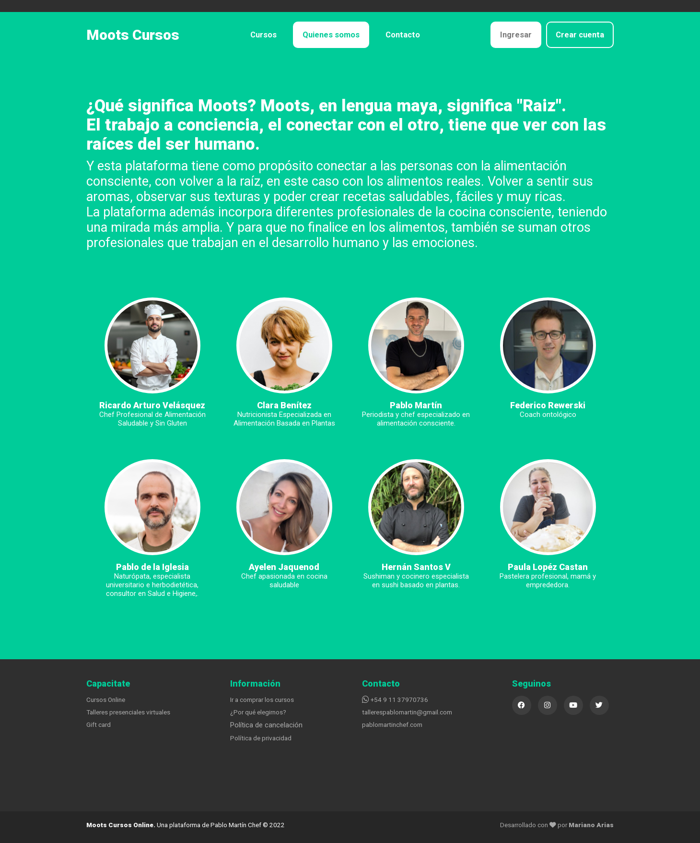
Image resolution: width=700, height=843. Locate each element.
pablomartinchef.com (392, 724)
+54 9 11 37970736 (395, 699)
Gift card (98, 724)
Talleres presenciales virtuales (128, 712)
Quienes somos (331, 34)
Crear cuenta (580, 34)
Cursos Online (105, 699)
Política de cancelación (266, 725)
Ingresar (516, 34)
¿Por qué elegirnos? (258, 712)
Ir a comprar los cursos (262, 699)
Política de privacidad (261, 738)
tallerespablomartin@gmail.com (407, 712)
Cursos (263, 34)
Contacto (402, 34)
